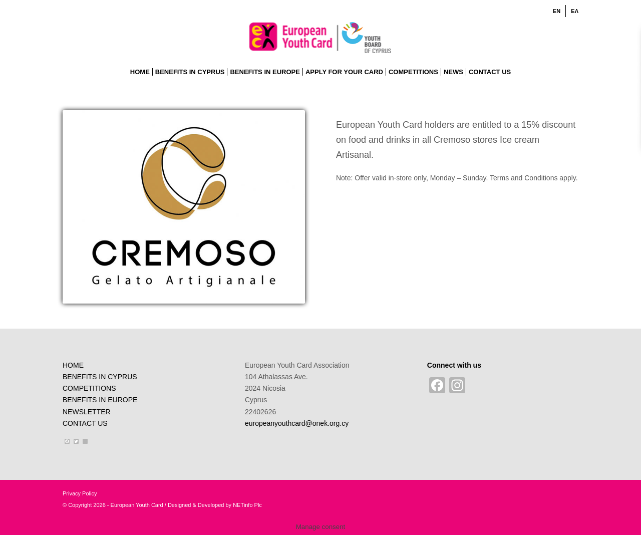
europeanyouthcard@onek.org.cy (297, 423)
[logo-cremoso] (184, 207)
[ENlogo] (320, 37)
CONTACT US (85, 423)
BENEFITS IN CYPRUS (100, 377)
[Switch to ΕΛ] (574, 11)
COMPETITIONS (89, 388)
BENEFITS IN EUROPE (100, 400)
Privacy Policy (80, 493)
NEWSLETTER (87, 412)
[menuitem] (557, 11)
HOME (73, 365)
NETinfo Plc (247, 505)
